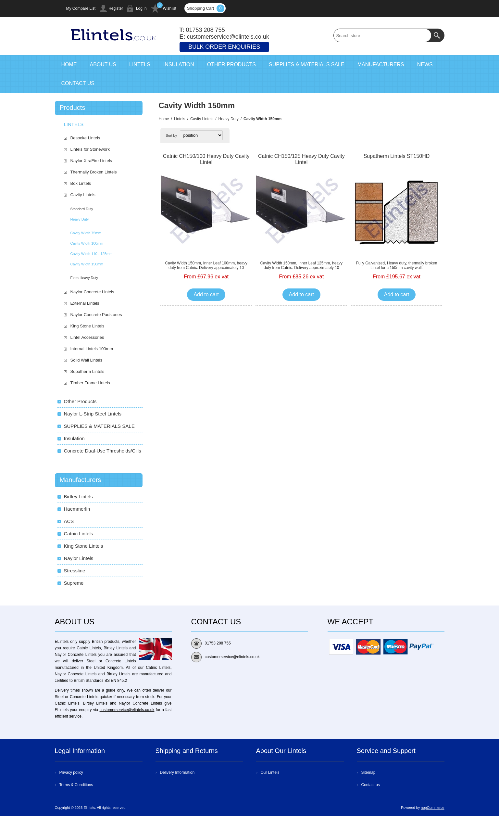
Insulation (74, 438)
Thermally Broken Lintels (93, 172)
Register (115, 8)
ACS (69, 521)
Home (164, 119)
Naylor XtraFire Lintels (91, 160)
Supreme (74, 583)
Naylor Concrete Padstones (96, 314)
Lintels (179, 119)
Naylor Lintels (79, 558)
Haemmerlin (77, 509)
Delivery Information (177, 772)
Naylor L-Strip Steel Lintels (93, 413)
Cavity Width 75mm (85, 233)
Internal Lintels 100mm (91, 348)
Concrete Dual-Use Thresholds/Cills (102, 450)
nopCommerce (432, 808)
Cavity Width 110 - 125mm (91, 254)
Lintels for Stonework (90, 149)
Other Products (80, 401)
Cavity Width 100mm (86, 243)
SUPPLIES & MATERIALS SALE (99, 426)
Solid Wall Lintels (86, 360)
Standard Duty (81, 209)
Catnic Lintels (78, 533)
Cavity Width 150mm (86, 264)
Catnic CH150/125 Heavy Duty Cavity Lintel (301, 159)
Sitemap (368, 772)
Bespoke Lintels (85, 137)
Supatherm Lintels (87, 371)
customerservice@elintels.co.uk (127, 710)
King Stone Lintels (87, 326)
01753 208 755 (205, 30)
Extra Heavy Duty (84, 278)
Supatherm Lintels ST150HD (397, 156)
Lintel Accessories (87, 337)
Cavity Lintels (201, 119)
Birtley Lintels (78, 496)
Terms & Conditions (76, 785)
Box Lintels (80, 183)
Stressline (74, 570)
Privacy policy (71, 772)
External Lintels (84, 303)
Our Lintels (270, 772)
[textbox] (382, 35)
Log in (141, 8)
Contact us (370, 785)
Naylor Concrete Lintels (92, 291)
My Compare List (81, 8)
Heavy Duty (228, 119)
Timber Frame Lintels (90, 382)
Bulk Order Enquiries (224, 47)
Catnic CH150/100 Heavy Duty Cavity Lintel (206, 159)
